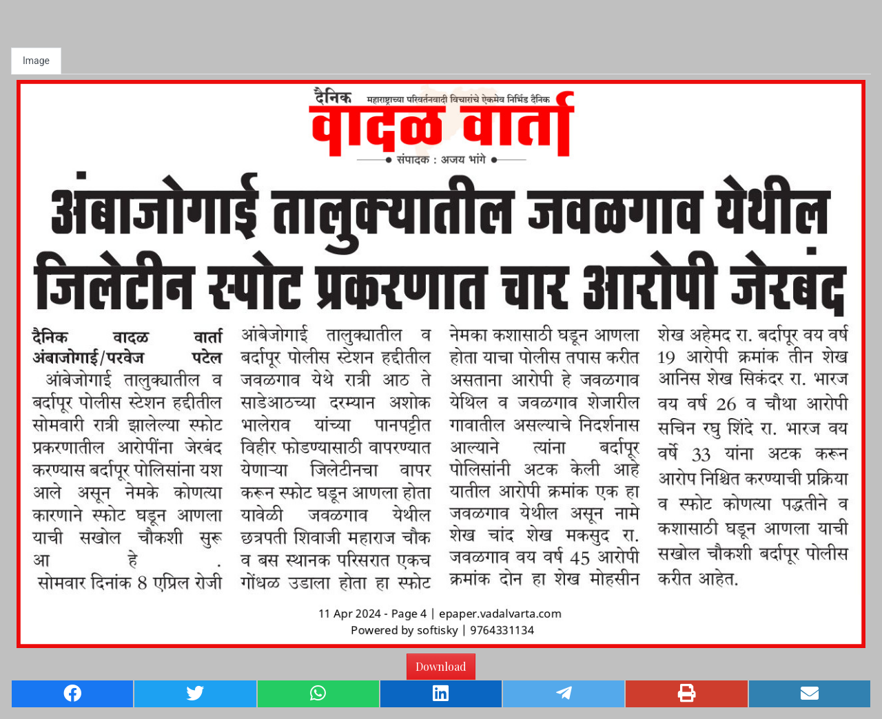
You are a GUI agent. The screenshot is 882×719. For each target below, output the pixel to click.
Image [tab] (36, 60)
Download (441, 666)
